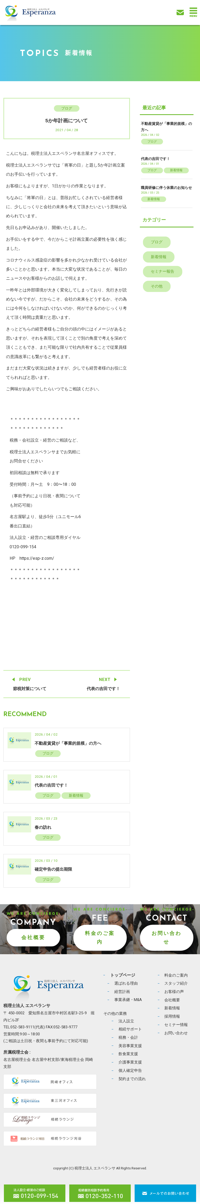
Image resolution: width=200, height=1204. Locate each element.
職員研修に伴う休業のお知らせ (166, 188)
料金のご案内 (100, 937)
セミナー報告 (162, 271)
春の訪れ (43, 827)
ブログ (66, 108)
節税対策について (29, 688)
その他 (156, 286)
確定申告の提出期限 (53, 869)
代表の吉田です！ (103, 688)
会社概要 (33, 937)
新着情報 (76, 795)
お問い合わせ (167, 937)
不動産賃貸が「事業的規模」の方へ (68, 743)
